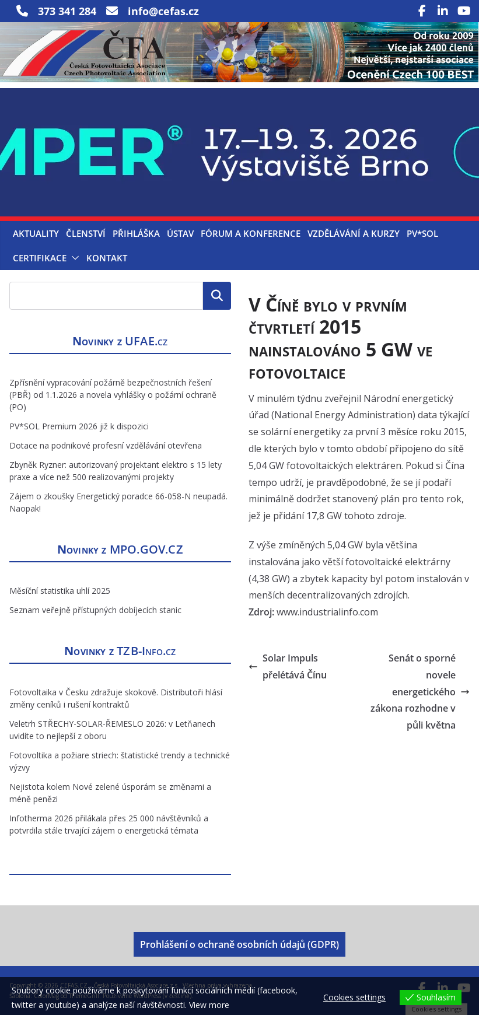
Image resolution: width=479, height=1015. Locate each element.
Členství (86, 233)
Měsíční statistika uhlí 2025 (59, 590)
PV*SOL (422, 233)
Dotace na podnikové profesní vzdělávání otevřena (105, 445)
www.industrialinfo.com (327, 612)
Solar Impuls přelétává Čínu (288, 666)
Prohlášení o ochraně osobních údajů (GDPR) (239, 944)
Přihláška (136, 233)
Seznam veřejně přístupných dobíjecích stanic (95, 609)
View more (209, 1004)
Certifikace (40, 258)
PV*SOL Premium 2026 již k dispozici (79, 426)
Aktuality (36, 233)
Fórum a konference (250, 233)
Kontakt (106, 258)
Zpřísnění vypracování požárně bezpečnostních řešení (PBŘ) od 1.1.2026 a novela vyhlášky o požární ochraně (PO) (112, 394)
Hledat (217, 295)
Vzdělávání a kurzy (353, 233)
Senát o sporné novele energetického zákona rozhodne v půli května (420, 692)
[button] (73, 258)
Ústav (180, 233)
